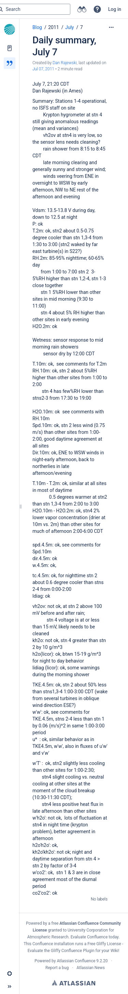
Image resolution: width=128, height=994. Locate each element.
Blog (37, 27)
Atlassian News (90, 967)
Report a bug (57, 967)
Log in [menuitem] (114, 9)
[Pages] (9, 48)
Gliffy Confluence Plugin (73, 950)
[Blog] (9, 63)
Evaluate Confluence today (94, 937)
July (69, 27)
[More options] (111, 27)
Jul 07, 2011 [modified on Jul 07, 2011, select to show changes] (43, 69)
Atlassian (73, 982)
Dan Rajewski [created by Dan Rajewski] (65, 62)
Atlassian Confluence (76, 960)
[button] (97, 9)
